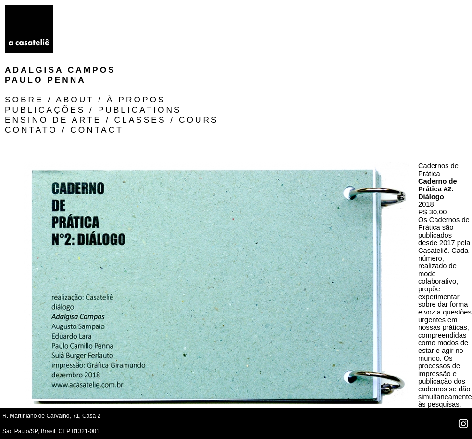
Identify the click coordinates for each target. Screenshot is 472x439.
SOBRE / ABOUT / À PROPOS (263, 9)
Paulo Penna (103, 20)
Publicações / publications (271, 20)
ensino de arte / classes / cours (290, 30)
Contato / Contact (242, 40)
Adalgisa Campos (118, 9)
